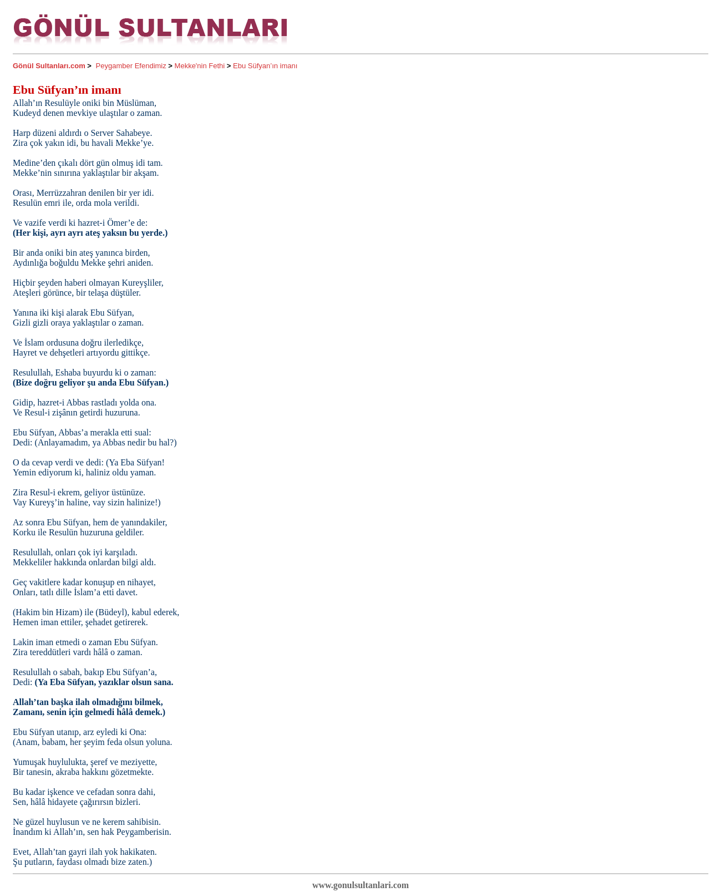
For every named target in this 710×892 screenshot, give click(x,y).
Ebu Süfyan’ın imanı (265, 66)
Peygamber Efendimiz (131, 66)
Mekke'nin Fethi (200, 66)
